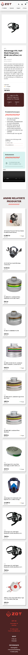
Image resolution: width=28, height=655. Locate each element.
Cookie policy (14, 651)
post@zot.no (10, 145)
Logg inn (9, 102)
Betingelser (14, 647)
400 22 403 (9, 142)
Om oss (14, 639)
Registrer (17, 102)
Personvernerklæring (14, 649)
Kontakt (14, 641)
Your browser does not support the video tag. (14, 176)
